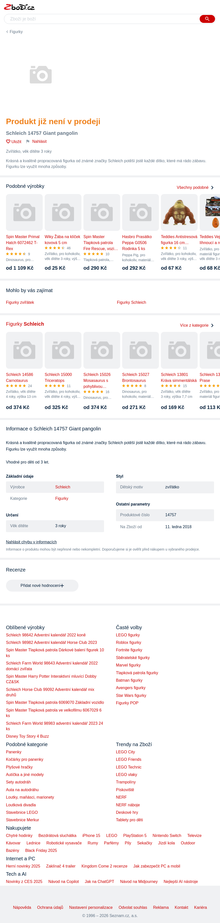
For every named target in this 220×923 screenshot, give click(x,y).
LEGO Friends (128, 759)
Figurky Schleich (131, 302)
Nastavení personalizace (90, 907)
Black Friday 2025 (41, 850)
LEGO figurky (128, 635)
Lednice (33, 843)
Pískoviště (125, 790)
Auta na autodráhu (22, 790)
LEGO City (125, 752)
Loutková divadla (21, 805)
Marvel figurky (128, 665)
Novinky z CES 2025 (24, 881)
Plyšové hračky (19, 767)
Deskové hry (127, 812)
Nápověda (22, 907)
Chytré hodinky (19, 835)
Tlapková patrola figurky (137, 673)
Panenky (13, 752)
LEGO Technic (129, 767)
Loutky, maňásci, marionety (30, 797)
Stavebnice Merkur (22, 820)
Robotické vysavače (64, 843)
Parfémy (111, 843)
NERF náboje (128, 805)
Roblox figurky (128, 642)
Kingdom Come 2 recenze (104, 866)
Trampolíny (126, 782)
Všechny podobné (195, 187)
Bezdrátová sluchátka (57, 835)
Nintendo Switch (167, 835)
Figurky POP (127, 703)
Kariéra (200, 907)
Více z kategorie (197, 325)
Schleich (62, 487)
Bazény (12, 850)
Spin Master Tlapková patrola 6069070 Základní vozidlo (55, 702)
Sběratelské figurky (133, 658)
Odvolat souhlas (133, 907)
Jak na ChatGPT (99, 881)
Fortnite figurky (129, 650)
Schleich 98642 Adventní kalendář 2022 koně (46, 635)
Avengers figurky (131, 688)
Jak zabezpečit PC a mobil (156, 866)
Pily (128, 843)
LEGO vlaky (126, 774)
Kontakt (181, 907)
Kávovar (13, 843)
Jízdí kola (166, 843)
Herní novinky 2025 (23, 866)
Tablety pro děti (129, 820)
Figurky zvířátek (20, 302)
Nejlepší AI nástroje (181, 881)
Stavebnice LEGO (22, 812)
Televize (194, 835)
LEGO (111, 835)
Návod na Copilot (63, 881)
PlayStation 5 (135, 835)
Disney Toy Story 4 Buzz (27, 736)
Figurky (16, 32)
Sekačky (144, 843)
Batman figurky (129, 680)
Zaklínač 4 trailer (60, 866)
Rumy (93, 843)
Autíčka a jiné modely (25, 774)
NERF (121, 797)
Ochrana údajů (50, 907)
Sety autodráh (18, 782)
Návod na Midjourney (139, 881)
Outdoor (188, 843)
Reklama (161, 907)
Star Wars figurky (131, 695)
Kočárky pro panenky (24, 759)
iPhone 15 (91, 835)
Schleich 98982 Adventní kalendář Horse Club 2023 (51, 642)
